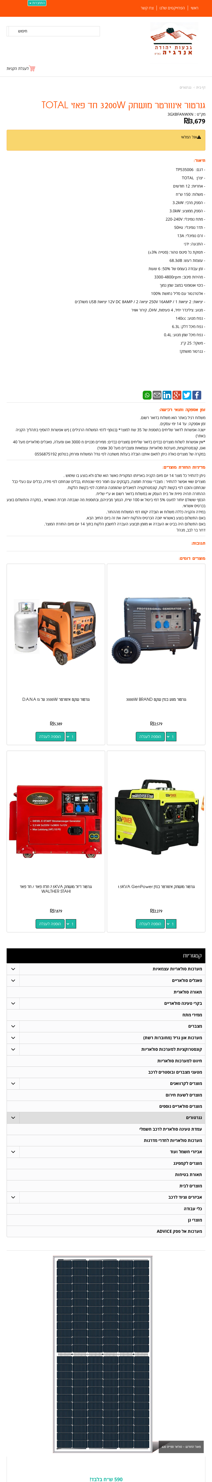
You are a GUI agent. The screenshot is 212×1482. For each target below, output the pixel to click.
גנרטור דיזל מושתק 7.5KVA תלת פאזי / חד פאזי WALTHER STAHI (56, 889)
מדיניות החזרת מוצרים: (184, 467)
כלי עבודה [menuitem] (193, 1209)
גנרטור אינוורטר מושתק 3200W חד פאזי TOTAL (123, 105)
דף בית (200, 87)
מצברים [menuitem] (195, 1026)
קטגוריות (192, 955)
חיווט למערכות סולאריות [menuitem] (179, 1061)
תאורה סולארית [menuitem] (188, 992)
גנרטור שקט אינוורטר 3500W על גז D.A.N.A (56, 699)
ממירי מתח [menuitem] (192, 1015)
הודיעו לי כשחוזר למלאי (183, 143)
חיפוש (22, 31)
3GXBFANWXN (181, 114)
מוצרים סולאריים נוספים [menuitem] (180, 1106)
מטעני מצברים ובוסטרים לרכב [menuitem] (175, 1072)
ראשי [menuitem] (194, 8)
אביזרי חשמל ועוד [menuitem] (186, 1152)
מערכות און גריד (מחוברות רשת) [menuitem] (172, 1038)
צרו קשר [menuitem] (147, 8)
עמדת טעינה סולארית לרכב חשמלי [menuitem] (170, 1129)
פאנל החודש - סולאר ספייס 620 (181, 1447)
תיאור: (199, 160)
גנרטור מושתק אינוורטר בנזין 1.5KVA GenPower (156, 886)
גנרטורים (185, 87)
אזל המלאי (189, 137)
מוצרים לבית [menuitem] (190, 1186)
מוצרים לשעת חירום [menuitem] (184, 1095)
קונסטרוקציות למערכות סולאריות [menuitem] (171, 1049)
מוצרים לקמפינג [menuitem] (187, 1163)
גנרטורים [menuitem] (194, 1117)
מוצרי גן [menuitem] (195, 1220)
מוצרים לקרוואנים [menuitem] (186, 1083)
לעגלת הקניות (18, 68)
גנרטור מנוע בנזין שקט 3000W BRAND (156, 699)
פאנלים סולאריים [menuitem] (187, 980)
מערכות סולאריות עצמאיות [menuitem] (177, 969)
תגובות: (198, 543)
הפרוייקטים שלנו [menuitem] (172, 8)
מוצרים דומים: (192, 558)
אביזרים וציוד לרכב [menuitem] (185, 1197)
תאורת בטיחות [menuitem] (188, 1174)
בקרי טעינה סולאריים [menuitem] (183, 1003)
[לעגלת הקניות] (21, 68)
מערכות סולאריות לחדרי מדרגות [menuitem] (173, 1140)
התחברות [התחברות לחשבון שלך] (37, 3)
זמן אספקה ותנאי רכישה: (182, 409)
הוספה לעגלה (150, 736)
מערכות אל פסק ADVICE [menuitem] (179, 1231)
